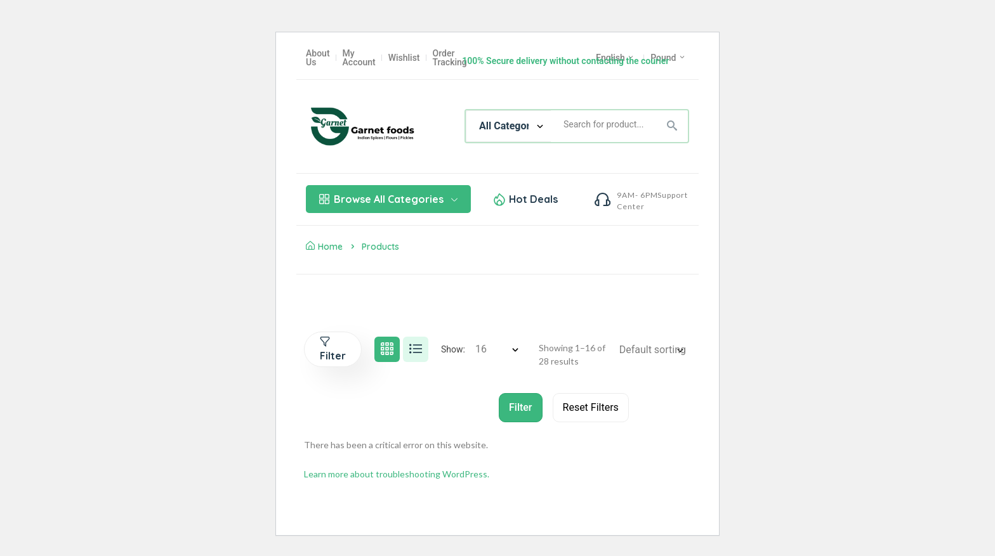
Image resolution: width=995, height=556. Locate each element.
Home (324, 246)
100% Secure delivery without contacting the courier (565, 61)
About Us (318, 58)
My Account (359, 58)
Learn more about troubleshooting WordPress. (396, 474)
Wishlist (404, 57)
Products (380, 246)
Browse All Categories (388, 199)
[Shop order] (655, 350)
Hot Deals (533, 199)
